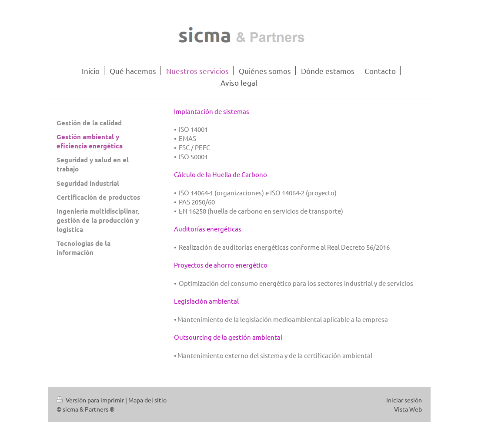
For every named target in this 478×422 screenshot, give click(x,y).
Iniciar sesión (404, 400)
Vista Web (408, 409)
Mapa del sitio (147, 400)
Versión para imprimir (91, 400)
